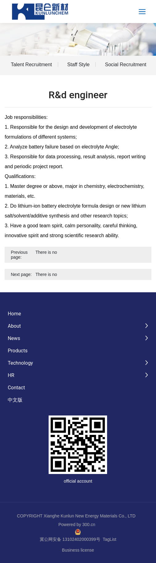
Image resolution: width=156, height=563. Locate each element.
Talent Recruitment (31, 64)
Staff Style (78, 64)
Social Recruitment (125, 64)
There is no (46, 252)
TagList (109, 539)
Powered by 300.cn (76, 524)
